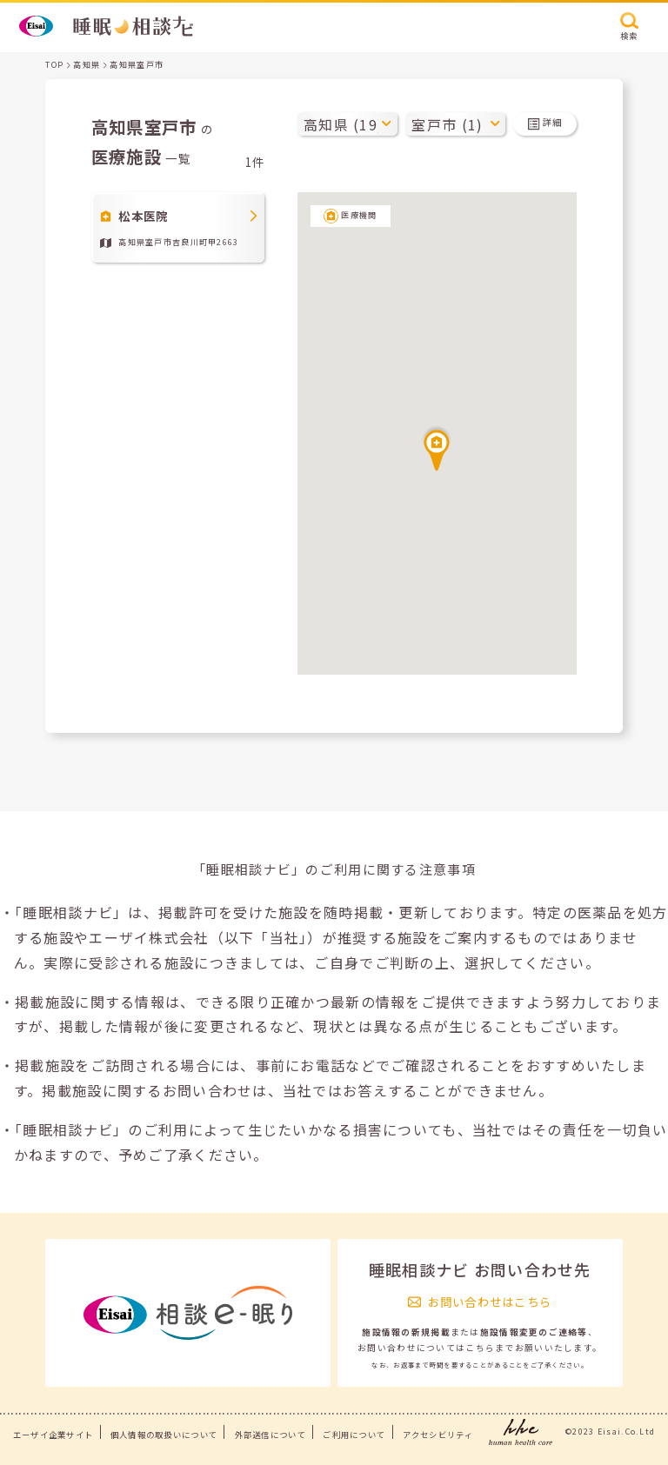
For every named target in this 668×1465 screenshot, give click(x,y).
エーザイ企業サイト (53, 1434)
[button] (436, 447)
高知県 (86, 64)
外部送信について (270, 1434)
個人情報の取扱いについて (163, 1434)
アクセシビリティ (438, 1434)
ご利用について (354, 1434)
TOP (54, 64)
